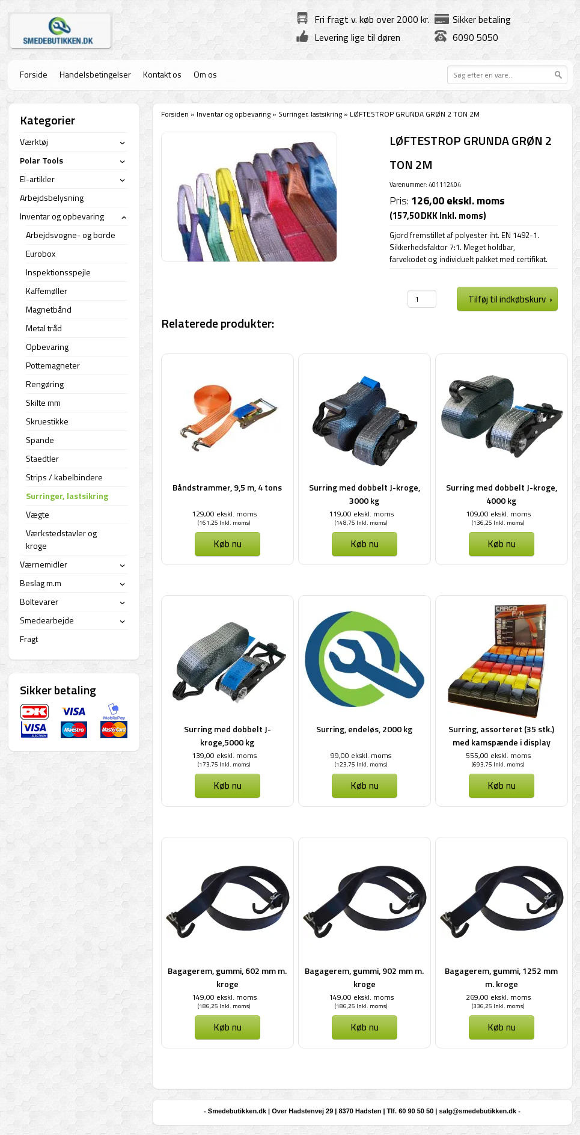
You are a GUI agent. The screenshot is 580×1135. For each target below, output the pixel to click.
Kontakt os (162, 74)
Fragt (29, 638)
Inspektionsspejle (58, 272)
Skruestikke (47, 421)
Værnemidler (43, 564)
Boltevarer (39, 601)
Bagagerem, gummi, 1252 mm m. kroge (501, 977)
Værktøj (34, 141)
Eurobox (40, 253)
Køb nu (227, 543)
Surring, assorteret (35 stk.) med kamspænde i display (501, 735)
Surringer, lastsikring (310, 114)
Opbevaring (47, 346)
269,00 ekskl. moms (498, 997)
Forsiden (175, 114)
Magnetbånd (49, 309)
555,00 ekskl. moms (498, 755)
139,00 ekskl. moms (224, 755)
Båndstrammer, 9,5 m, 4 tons (227, 487)
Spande (40, 439)
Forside (33, 74)
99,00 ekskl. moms (361, 755)
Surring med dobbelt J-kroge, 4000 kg (501, 494)
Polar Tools (41, 160)
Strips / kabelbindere (64, 477)
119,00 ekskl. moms (361, 513)
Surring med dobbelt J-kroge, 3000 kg (364, 494)
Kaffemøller (46, 290)
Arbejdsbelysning (52, 197)
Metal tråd (44, 328)
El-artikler (37, 179)
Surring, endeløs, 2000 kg (364, 729)
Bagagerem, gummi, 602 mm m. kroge (227, 977)
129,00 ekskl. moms (224, 513)
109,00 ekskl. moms (498, 513)
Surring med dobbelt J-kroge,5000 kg (227, 735)
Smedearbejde (47, 620)
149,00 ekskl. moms (224, 997)
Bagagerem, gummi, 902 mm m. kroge (364, 977)
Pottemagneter (53, 365)
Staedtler (42, 458)
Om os (205, 74)
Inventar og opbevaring (233, 114)
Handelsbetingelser (95, 74)
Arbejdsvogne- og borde (70, 234)
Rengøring (45, 384)
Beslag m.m (40, 583)
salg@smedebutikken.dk (477, 1111)
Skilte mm (43, 402)
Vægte (37, 514)
